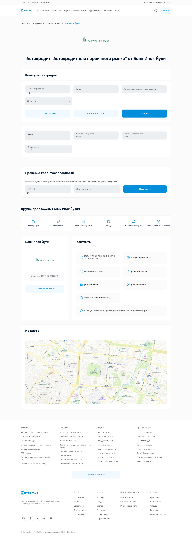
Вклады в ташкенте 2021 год (33, 464)
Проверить (145, 189)
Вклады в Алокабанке (30, 449)
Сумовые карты (105, 445)
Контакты (45, 2)
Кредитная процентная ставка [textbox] (140, 89)
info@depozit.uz (158, 515)
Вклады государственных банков (36, 445)
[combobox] (96, 89)
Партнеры (79, 510)
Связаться (79, 506)
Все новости (126, 497)
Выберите (160, 2)
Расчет (144, 113)
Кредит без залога (67, 455)
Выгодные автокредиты (70, 433)
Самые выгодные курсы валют (150, 457)
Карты (67, 11)
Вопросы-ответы (144, 445)
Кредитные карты (106, 441)
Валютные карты (105, 433)
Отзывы (153, 506)
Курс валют (95, 11)
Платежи (101, 510)
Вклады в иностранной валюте (35, 433)
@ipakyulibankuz (139, 272)
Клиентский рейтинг (146, 437)
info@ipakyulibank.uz (141, 257)
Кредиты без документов (70, 451)
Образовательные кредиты (71, 437)
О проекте (79, 497)
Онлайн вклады (28, 441)
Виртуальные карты (107, 449)
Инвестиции (79, 11)
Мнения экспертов (145, 449)
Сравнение (33, 2)
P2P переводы (143, 441)
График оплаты (48, 113)
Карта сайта (80, 515)
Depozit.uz (26, 23)
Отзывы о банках (144, 433)
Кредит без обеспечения (70, 460)
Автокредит (54, 23)
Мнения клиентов (144, 461)
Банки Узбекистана (145, 453)
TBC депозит (26, 453)
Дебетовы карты (105, 437)
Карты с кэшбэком (106, 457)
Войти (166, 11)
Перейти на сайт (96, 113)
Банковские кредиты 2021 (71, 464)
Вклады (108, 11)
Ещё (117, 11)
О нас (23, 2)
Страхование (103, 519)
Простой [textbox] (31, 101)
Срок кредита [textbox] (83, 189)
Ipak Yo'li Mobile (91, 285)
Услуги (45, 11)
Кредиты (56, 11)
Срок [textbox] (78, 89)
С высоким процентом (31, 437)
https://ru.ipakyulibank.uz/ (97, 298)
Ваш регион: (149, 2)
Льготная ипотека (67, 441)
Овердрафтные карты (108, 461)
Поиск (76, 502)
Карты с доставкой (106, 453)
